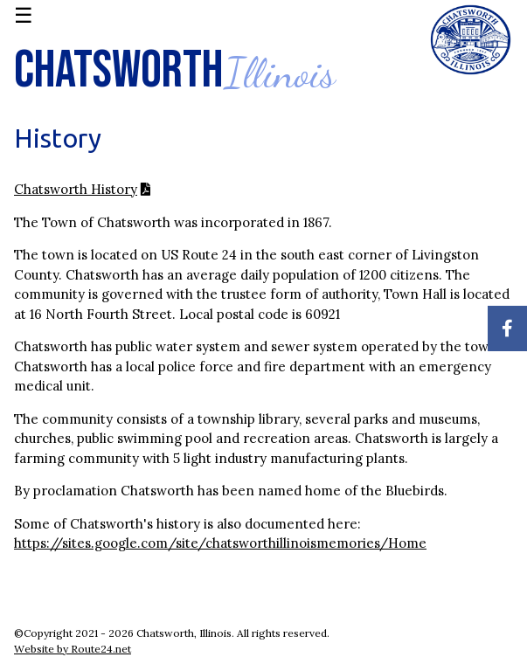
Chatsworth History (75, 189)
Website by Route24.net (72, 648)
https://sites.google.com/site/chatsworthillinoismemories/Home (220, 543)
